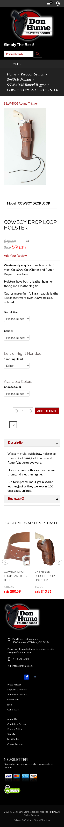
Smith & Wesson (19, 79)
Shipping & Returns (17, 689)
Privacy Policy (14, 729)
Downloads (13, 699)
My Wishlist (13, 739)
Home (11, 74)
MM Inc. (53, 811)
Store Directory (42, 820)
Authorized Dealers (17, 694)
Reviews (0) (16, 498)
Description (16, 442)
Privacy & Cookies (23, 820)
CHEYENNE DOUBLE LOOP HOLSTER (45, 576)
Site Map (11, 734)
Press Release (14, 684)
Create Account (15, 744)
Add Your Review (15, 255)
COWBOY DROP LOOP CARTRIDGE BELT (16, 576)
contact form (28, 649)
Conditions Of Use (16, 724)
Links (9, 704)
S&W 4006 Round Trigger (26, 84)
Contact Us (13, 709)
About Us (12, 719)
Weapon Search (32, 74)
